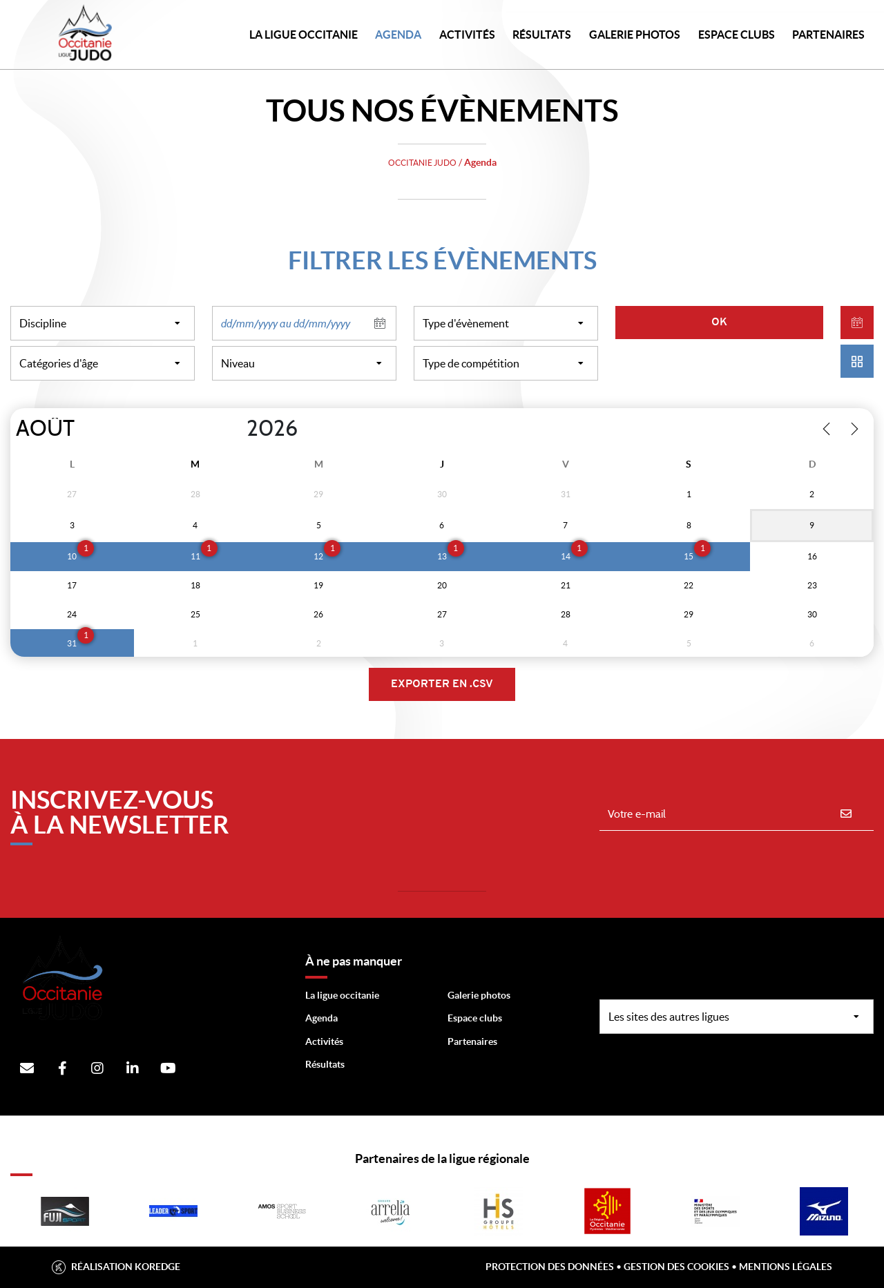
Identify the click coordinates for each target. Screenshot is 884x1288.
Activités (467, 34)
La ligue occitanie (342, 995)
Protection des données (550, 1266)
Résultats (541, 34)
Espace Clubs (736, 34)
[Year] (235, 429)
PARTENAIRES (828, 34)
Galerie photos (634, 34)
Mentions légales (785, 1266)
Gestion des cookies (676, 1266)
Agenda (398, 34)
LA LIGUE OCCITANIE (303, 34)
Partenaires (472, 1041)
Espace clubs (475, 1017)
